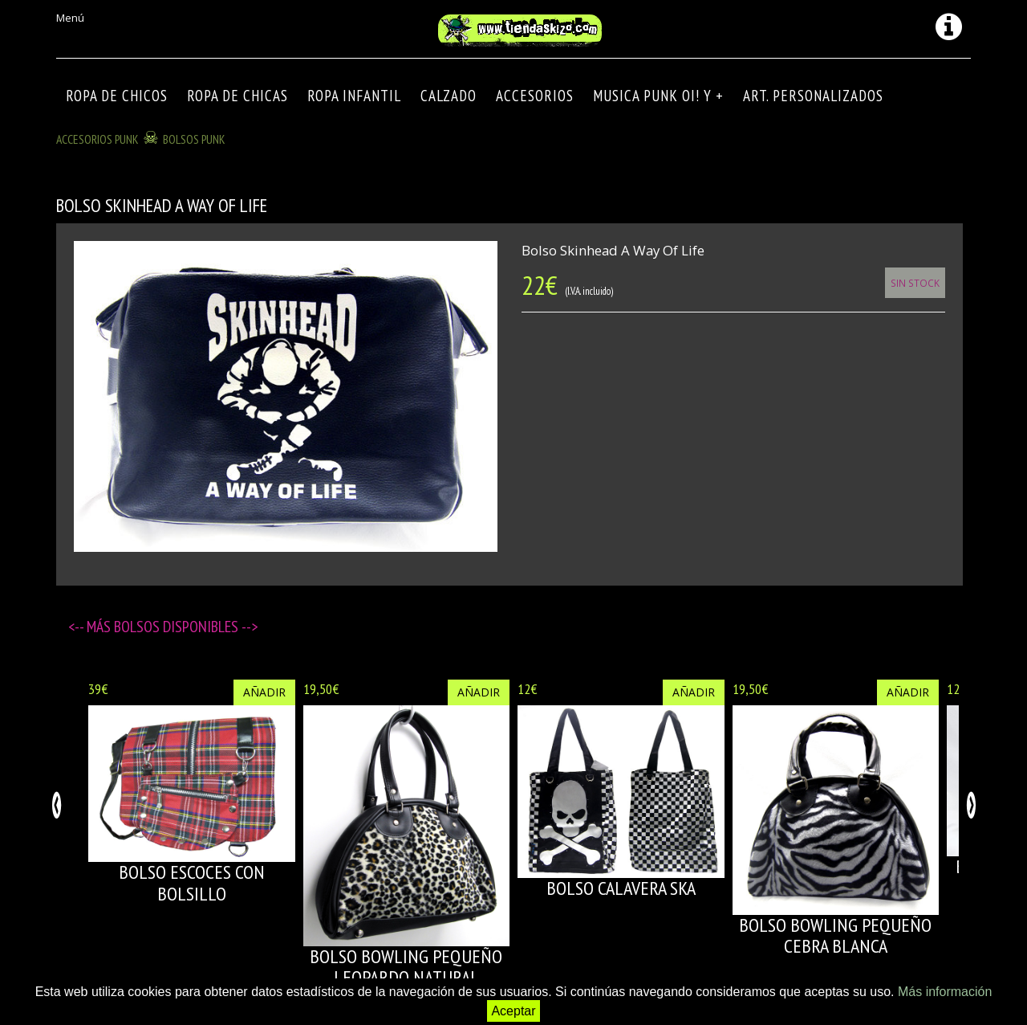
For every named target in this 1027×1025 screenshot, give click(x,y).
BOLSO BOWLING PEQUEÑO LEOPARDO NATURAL (406, 967)
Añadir (264, 692)
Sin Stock (915, 282)
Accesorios (535, 95)
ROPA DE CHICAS (237, 95)
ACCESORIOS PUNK (97, 139)
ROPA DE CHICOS (117, 95)
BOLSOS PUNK (194, 139)
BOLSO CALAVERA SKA (621, 888)
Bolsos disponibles (178, 626)
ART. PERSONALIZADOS (813, 95)
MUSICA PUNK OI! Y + (658, 95)
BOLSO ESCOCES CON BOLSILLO (192, 882)
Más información (945, 991)
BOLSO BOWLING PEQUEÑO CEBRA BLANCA (835, 935)
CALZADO (448, 95)
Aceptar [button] (513, 1011)
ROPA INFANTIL (354, 95)
